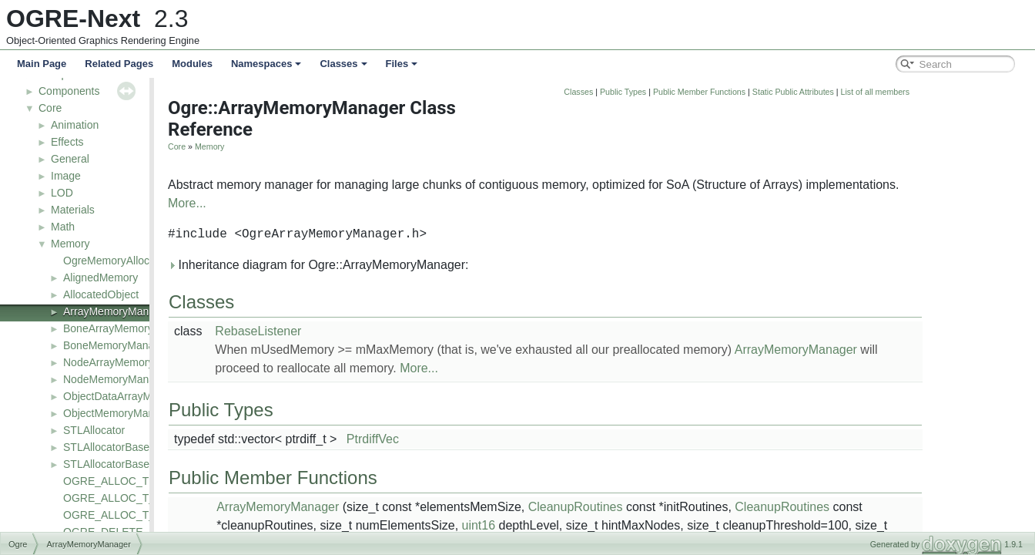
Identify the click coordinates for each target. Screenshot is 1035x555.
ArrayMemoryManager (116, 311)
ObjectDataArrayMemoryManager (143, 396)
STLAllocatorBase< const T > (133, 464)
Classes (343, 63)
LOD (62, 193)
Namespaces (266, 63)
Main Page (41, 63)
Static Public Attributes (893, 91)
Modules (192, 63)
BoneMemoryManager (116, 345)
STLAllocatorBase (106, 447)
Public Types (723, 91)
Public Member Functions (799, 91)
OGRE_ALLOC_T (106, 481)
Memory (70, 243)
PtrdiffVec (473, 439)
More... (287, 203)
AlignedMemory (100, 277)
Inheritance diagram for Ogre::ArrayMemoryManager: (418, 264)
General (70, 159)
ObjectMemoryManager (119, 413)
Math (63, 226)
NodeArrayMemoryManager (129, 362)
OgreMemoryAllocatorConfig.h (135, 260)
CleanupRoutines (675, 506)
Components (69, 91)
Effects (67, 142)
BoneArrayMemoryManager (129, 328)
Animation (75, 125)
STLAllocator (94, 430)
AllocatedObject (101, 294)
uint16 (579, 525)
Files (402, 63)
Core (50, 108)
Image (66, 176)
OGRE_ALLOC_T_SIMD (122, 515)
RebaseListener (358, 331)
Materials (73, 210)
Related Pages (119, 63)
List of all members (975, 91)
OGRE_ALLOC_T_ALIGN (125, 498)
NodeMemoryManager (116, 379)
